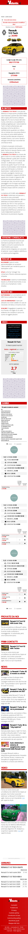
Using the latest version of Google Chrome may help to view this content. (14, 335)
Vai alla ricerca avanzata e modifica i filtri (14, 23)
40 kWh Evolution (5, 535)
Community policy (14, 918)
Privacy (14, 910)
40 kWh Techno (5, 539)
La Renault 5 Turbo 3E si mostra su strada (18, 672)
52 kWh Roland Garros (6, 600)
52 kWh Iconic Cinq (6, 597)
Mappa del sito (14, 923)
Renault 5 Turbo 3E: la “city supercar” (18, 726)
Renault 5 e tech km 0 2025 (10, 884)
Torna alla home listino (10, 20)
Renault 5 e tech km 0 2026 (10, 887)
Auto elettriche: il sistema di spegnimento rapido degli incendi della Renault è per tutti (13, 747)
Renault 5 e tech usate (12, 867)
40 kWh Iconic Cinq (6, 542)
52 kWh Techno (5, 593)
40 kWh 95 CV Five (6, 487)
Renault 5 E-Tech (17, 622)
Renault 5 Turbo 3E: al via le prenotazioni (18, 708)
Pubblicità (14, 908)
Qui (23, 798)
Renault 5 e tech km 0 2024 (10, 882)
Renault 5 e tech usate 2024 (11, 872)
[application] (14, 331)
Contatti (14, 905)
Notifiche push (14, 921)
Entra (6, 349)
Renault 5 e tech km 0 (11, 876)
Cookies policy (14, 913)
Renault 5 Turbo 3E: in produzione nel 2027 (18, 690)
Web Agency (17, 931)
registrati (13, 349)
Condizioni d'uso (14, 915)
